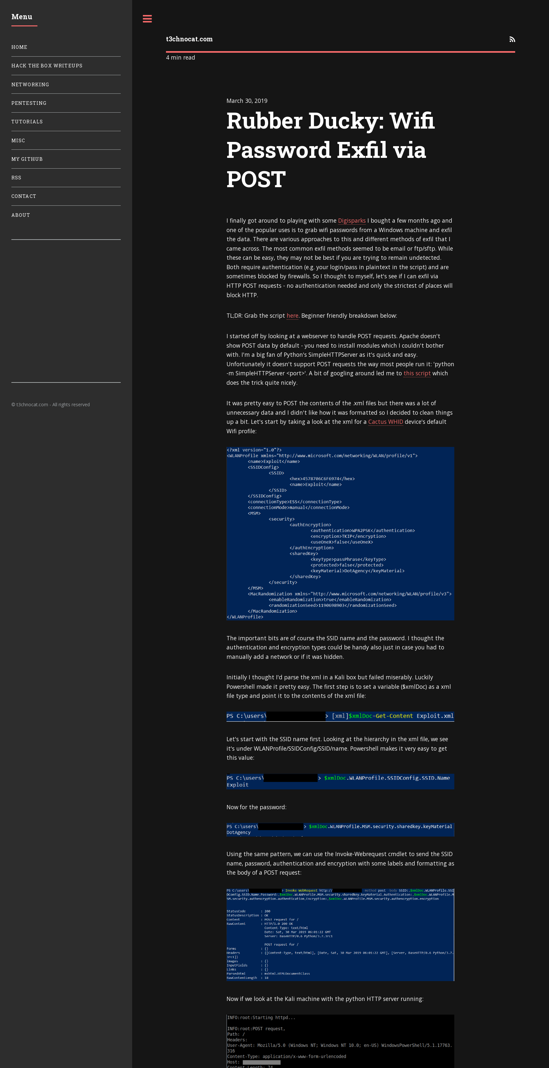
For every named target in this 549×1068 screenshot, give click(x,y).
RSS (16, 177)
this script (417, 373)
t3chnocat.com (189, 39)
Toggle (147, 19)
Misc (18, 140)
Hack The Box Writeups (47, 65)
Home (19, 47)
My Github (27, 159)
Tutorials (27, 121)
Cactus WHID (385, 421)
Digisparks (352, 220)
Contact (23, 196)
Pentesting (29, 103)
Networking (30, 84)
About (21, 215)
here (292, 315)
